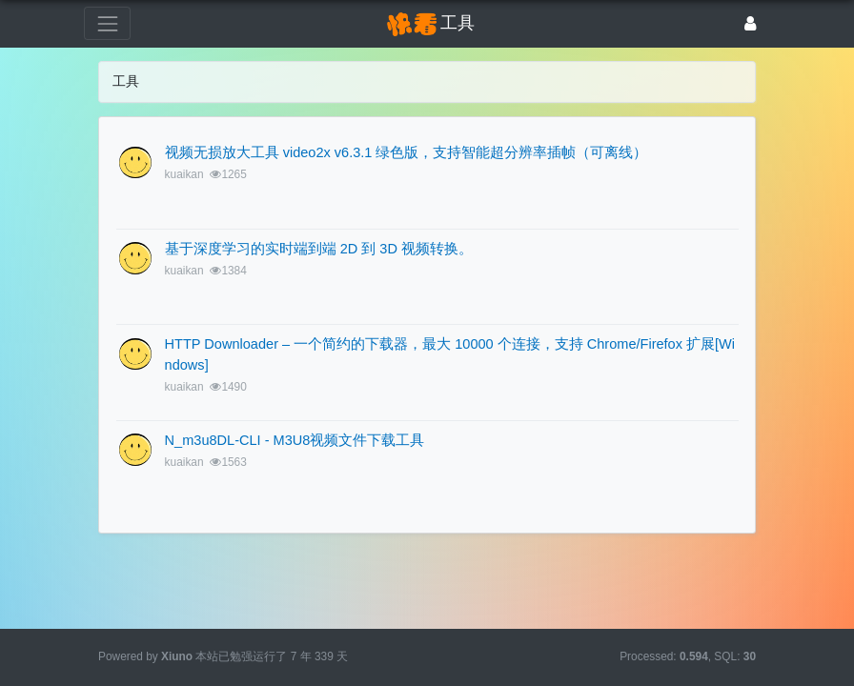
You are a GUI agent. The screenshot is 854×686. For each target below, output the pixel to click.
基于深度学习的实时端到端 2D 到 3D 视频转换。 (319, 248)
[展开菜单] (107, 23)
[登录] (750, 23)
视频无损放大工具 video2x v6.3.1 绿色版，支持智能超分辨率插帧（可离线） (406, 152)
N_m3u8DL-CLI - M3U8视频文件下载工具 (295, 440)
